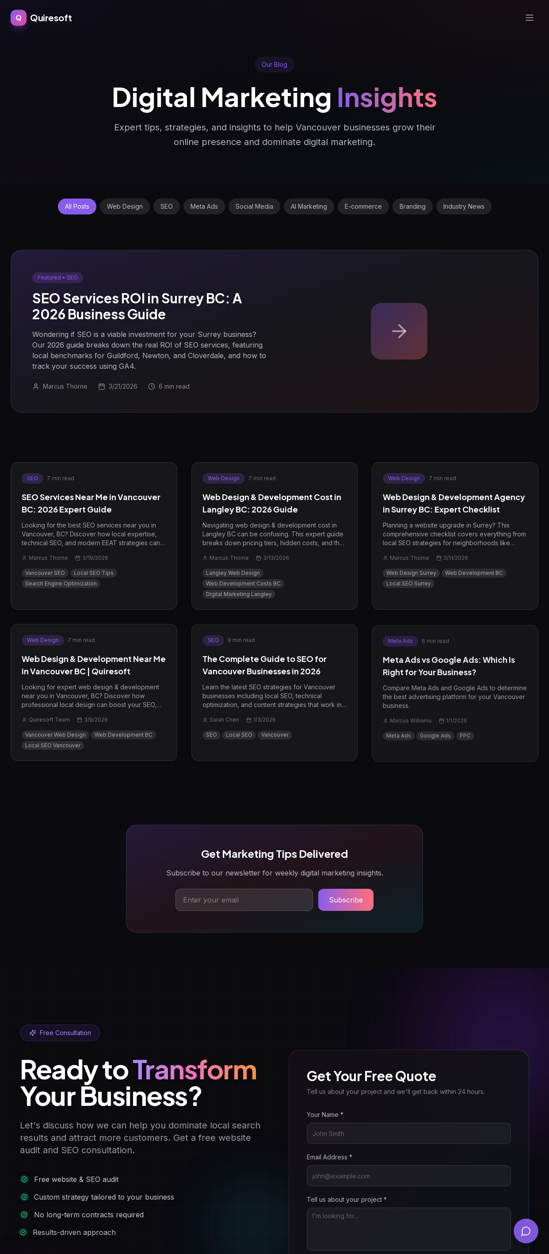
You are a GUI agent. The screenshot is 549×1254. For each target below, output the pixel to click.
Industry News (463, 206)
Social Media (254, 206)
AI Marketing (309, 206)
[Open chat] (526, 1231)
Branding (413, 206)
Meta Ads (204, 206)
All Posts (77, 206)
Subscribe (346, 900)
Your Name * (336, 1114)
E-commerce (363, 206)
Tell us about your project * (358, 1199)
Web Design (125, 206)
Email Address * (341, 1157)
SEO (166, 206)
